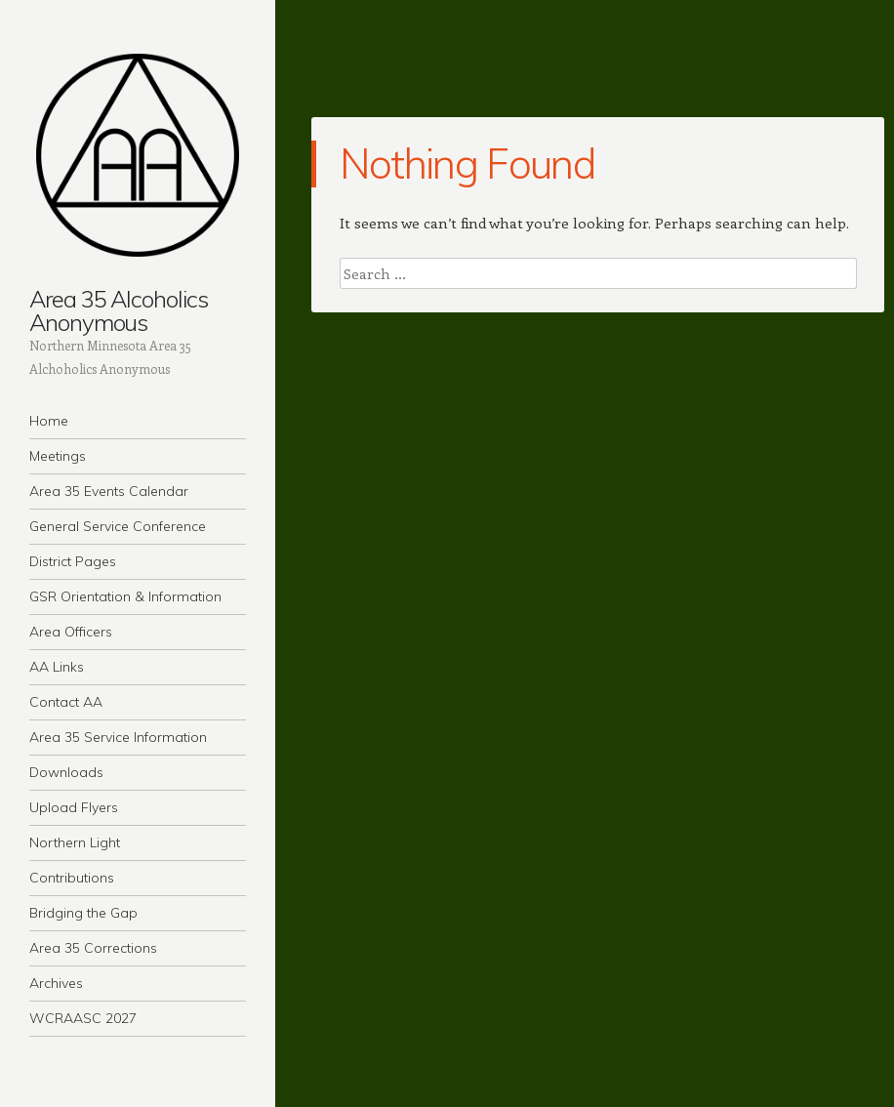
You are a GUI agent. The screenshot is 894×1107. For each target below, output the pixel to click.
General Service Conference (117, 526)
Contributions (71, 877)
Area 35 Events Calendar (108, 491)
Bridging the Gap (83, 913)
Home (48, 421)
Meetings (57, 456)
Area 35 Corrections (93, 948)
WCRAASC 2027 (83, 1018)
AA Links (56, 667)
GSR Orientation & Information (125, 596)
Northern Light (74, 842)
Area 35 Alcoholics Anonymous (118, 310)
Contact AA (65, 702)
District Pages (72, 561)
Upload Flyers (73, 807)
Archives (56, 983)
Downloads (66, 772)
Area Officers (70, 631)
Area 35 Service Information (118, 737)
